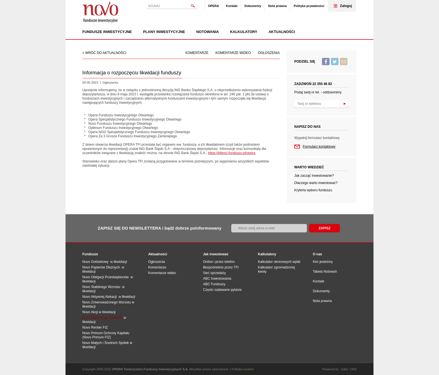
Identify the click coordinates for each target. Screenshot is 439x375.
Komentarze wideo (233, 53)
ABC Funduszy (214, 284)
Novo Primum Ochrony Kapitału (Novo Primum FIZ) (105, 335)
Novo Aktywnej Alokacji (99, 297)
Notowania (207, 32)
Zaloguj (346, 6)
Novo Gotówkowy (95, 262)
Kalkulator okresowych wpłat (279, 262)
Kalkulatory (243, 32)
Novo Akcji (90, 312)
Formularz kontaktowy (319, 146)
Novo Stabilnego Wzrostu (102, 287)
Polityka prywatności (309, 6)
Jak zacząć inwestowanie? (314, 176)
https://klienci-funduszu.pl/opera (231, 153)
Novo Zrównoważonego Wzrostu (106, 302)
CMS (353, 369)
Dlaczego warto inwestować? (316, 183)
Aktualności (281, 32)
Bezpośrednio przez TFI (221, 267)
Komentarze (196, 53)
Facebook (326, 61)
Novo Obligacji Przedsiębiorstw (106, 277)
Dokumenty (252, 6)
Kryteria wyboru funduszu (313, 190)
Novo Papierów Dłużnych (102, 267)
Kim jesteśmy (323, 262)
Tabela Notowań (325, 271)
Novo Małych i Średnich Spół (103, 343)
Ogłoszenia (269, 53)
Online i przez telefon (219, 262)
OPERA (213, 6)
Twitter (334, 61)
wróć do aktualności (105, 53)
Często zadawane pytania (222, 290)
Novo (100, 11)
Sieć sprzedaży (214, 273)
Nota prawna (277, 6)
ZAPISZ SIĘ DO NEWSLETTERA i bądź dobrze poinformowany (159, 228)
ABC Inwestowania (217, 278)
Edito (344, 369)
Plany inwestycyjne (164, 32)
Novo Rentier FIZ (95, 327)
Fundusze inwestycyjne (107, 32)
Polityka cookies (243, 369)
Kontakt (231, 6)
